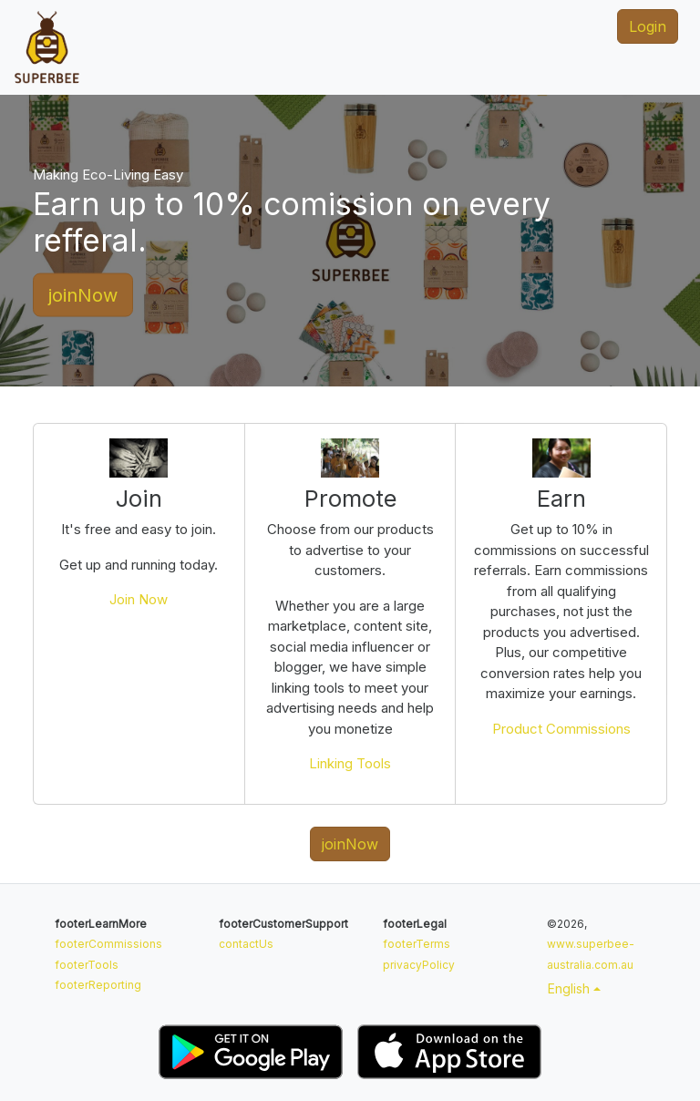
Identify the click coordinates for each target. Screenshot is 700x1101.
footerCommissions (108, 944)
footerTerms (416, 944)
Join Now (138, 599)
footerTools (86, 965)
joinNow (83, 294)
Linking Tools (350, 763)
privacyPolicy (419, 965)
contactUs (246, 944)
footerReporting (98, 985)
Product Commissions (561, 728)
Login (647, 26)
